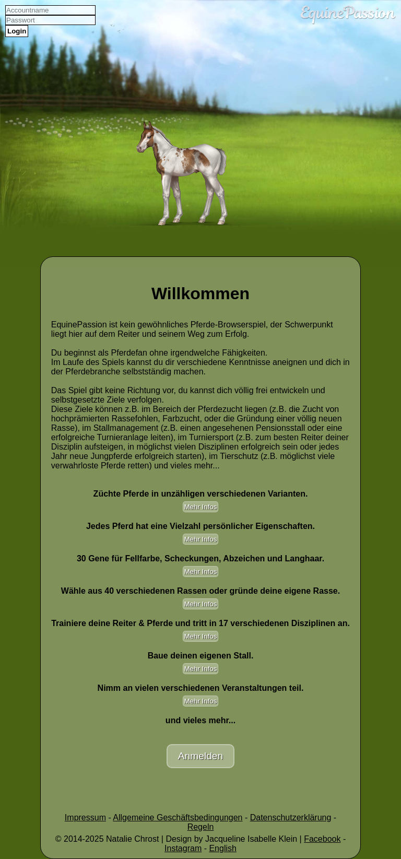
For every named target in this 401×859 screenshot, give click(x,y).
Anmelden (200, 755)
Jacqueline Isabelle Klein (251, 838)
